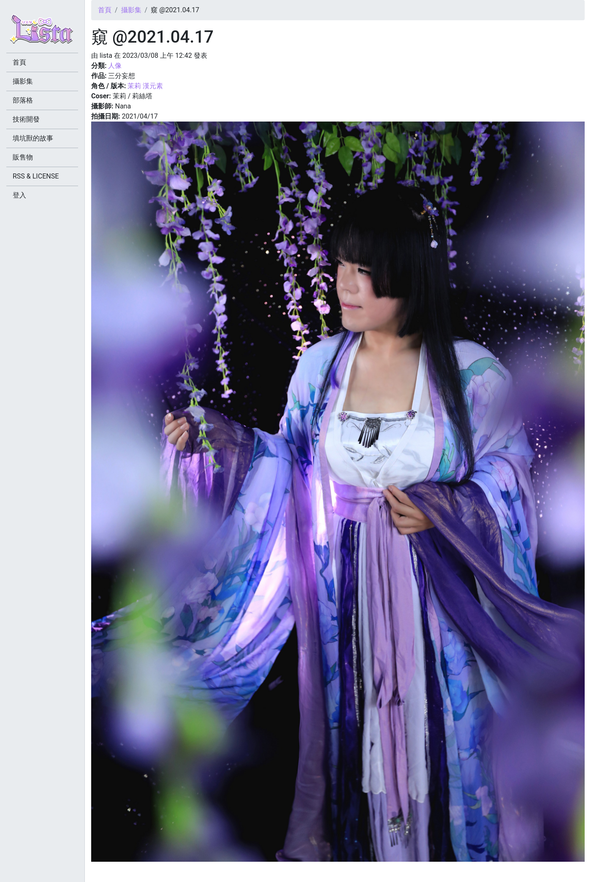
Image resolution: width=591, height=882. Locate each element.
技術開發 (26, 119)
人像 (115, 66)
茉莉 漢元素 (145, 86)
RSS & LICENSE (36, 176)
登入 (19, 195)
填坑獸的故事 (33, 138)
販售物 (23, 157)
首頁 (104, 10)
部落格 (23, 100)
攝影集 (131, 10)
